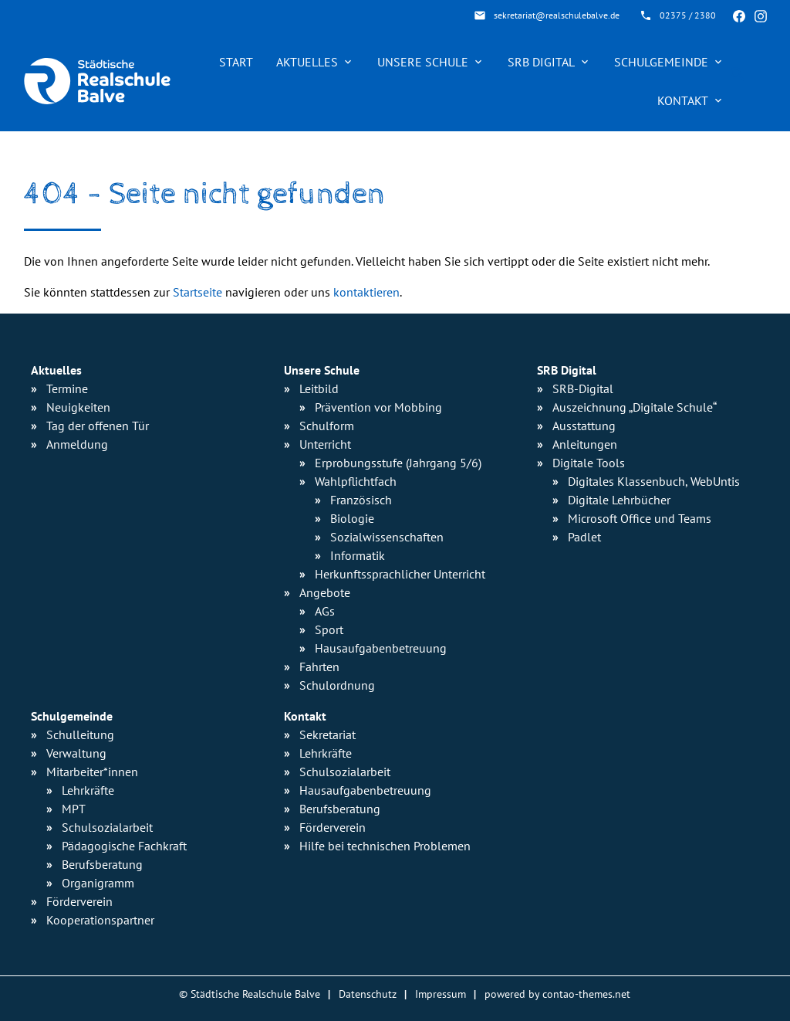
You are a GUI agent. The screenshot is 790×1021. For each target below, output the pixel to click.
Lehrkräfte (88, 790)
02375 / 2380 (688, 15)
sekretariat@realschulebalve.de (557, 15)
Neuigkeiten (78, 407)
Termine (67, 388)
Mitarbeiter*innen (92, 771)
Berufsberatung (102, 864)
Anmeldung (77, 444)
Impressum (440, 993)
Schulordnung (337, 685)
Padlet (584, 536)
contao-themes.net (586, 993)
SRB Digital (541, 62)
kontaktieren (366, 292)
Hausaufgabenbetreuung (365, 790)
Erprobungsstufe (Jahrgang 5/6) (398, 462)
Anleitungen (584, 444)
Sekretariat (327, 734)
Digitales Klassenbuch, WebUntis (654, 481)
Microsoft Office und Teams (639, 518)
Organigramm (98, 882)
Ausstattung (584, 425)
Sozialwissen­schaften (387, 536)
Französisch (361, 499)
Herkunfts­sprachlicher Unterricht (400, 574)
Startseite (197, 292)
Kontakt (682, 100)
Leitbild (319, 388)
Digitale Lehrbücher (619, 499)
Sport (329, 629)
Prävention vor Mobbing (378, 407)
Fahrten (319, 666)
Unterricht (325, 444)
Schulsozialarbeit (107, 827)
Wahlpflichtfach (356, 481)
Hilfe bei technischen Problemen (385, 845)
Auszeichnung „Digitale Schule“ (634, 407)
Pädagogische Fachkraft (124, 845)
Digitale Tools (588, 462)
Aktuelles (307, 62)
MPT (74, 808)
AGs (325, 611)
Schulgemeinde (661, 62)
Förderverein (79, 901)
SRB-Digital (582, 388)
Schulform (326, 425)
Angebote (324, 592)
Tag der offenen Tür (97, 425)
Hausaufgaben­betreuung (381, 648)
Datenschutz (368, 993)
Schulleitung (80, 734)
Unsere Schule (422, 62)
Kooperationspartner (100, 920)
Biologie (352, 518)
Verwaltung (76, 753)
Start (236, 62)
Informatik (357, 555)
